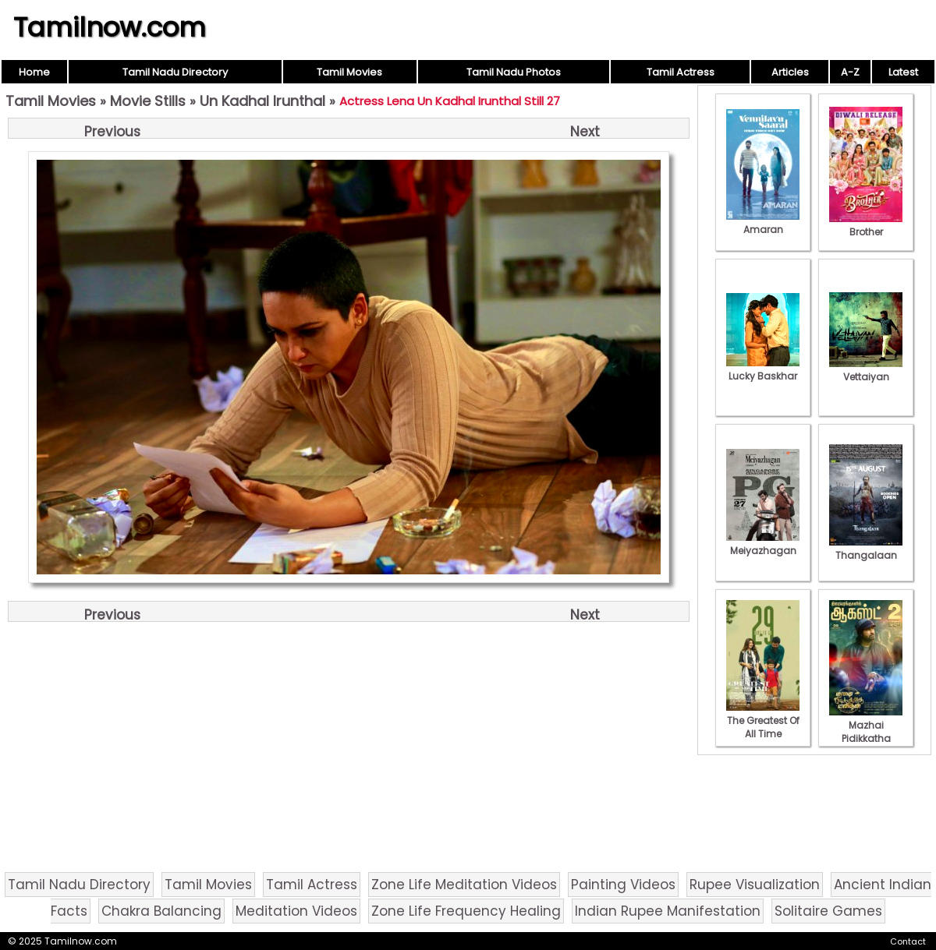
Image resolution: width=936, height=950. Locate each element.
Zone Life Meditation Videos (464, 884)
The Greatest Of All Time (763, 720)
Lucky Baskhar (763, 369)
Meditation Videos (296, 911)
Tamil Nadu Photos (513, 72)
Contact (908, 941)
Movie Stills (148, 101)
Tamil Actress (680, 72)
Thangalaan (865, 548)
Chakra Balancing (161, 911)
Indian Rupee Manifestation (667, 911)
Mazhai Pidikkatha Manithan (865, 731)
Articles (790, 72)
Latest (903, 72)
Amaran (763, 223)
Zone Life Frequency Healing (466, 911)
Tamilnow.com (109, 27)
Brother (865, 225)
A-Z (850, 72)
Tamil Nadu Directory (175, 72)
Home (34, 72)
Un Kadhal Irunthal (262, 101)
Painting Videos (623, 884)
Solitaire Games (828, 911)
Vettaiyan (865, 370)
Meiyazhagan (763, 544)
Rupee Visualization (755, 884)
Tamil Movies (349, 72)
